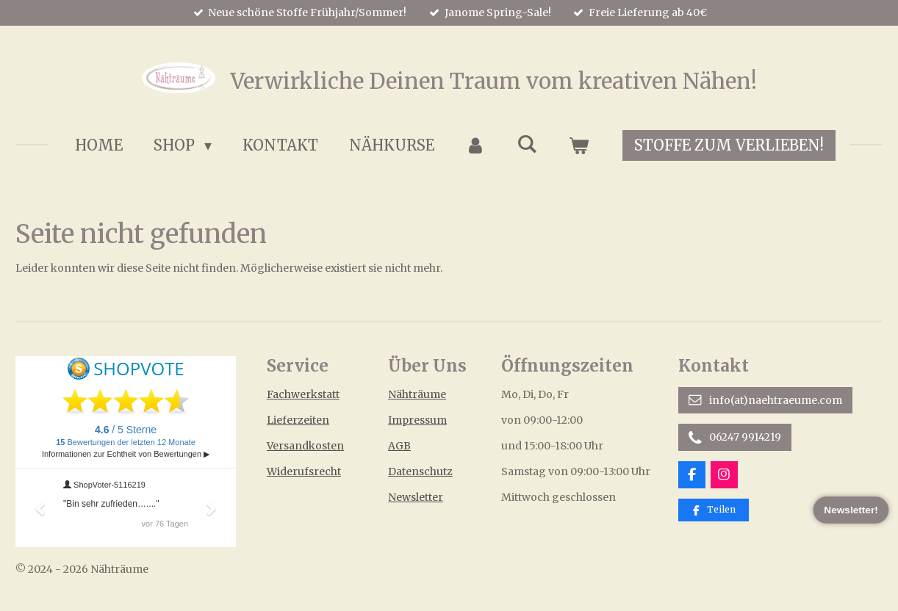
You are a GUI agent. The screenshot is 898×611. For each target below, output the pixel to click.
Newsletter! (851, 510)
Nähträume (417, 394)
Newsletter (415, 497)
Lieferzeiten (298, 420)
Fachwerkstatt (303, 394)
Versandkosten (305, 445)
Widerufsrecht (304, 471)
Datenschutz (420, 471)
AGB (399, 445)
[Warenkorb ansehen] (578, 145)
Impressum (417, 420)
